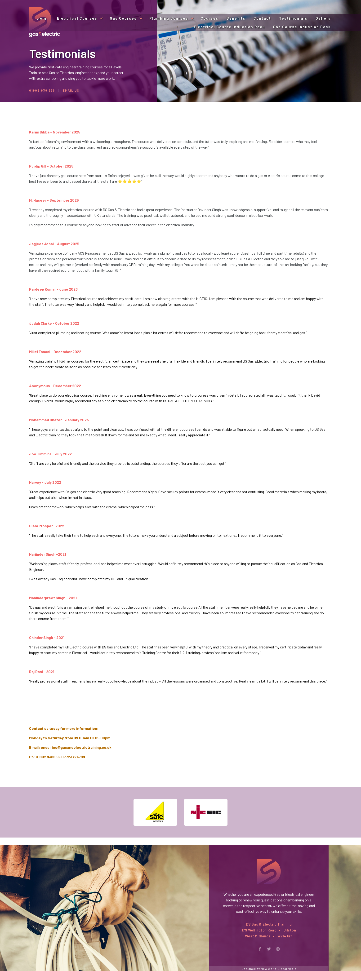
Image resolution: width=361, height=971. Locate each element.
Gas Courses (124, 18)
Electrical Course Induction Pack (229, 26)
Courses (209, 18)
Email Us (71, 90)
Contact (262, 18)
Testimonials (293, 18)
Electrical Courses (77, 18)
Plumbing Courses (169, 18)
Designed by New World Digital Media (268, 968)
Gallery (323, 18)
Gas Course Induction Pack (302, 26)
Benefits (236, 18)
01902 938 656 (42, 90)
